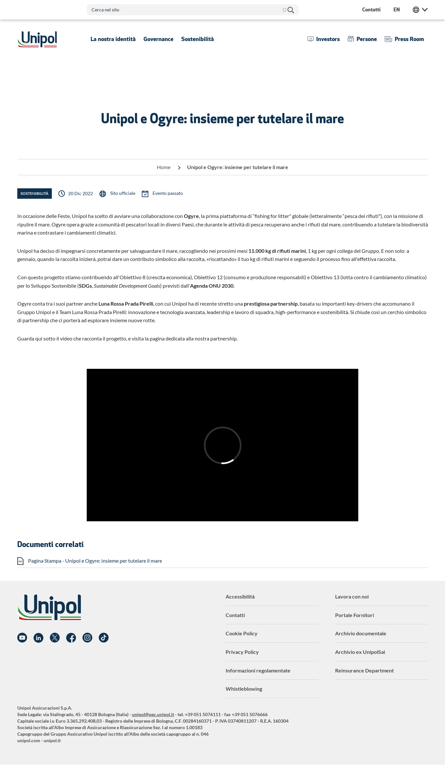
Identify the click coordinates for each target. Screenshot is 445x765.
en (396, 9)
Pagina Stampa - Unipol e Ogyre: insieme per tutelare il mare (95, 560)
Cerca (290, 9)
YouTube (22, 638)
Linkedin (38, 638)
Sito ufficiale (122, 193)
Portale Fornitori (354, 615)
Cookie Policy (242, 633)
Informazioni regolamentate (258, 670)
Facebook (71, 638)
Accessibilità (240, 596)
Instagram (87, 638)
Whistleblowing (244, 689)
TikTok (104, 638)
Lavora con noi (352, 596)
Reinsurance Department (364, 670)
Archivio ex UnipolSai (360, 652)
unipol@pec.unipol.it (153, 714)
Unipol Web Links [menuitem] (420, 10)
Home (164, 167)
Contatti (235, 615)
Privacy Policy (242, 652)
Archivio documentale (360, 633)
